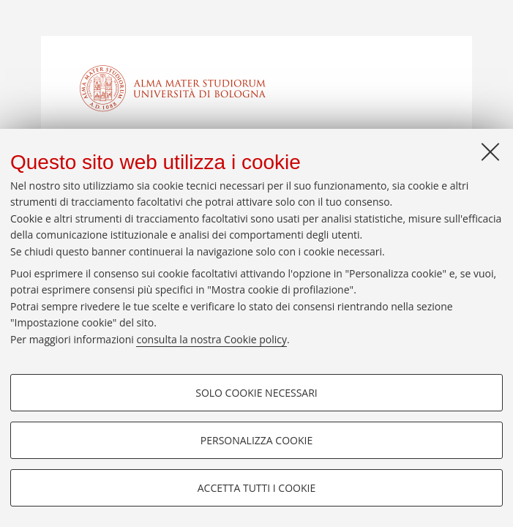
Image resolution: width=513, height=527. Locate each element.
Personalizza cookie (256, 440)
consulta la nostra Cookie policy (211, 339)
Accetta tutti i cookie (256, 488)
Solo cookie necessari (256, 393)
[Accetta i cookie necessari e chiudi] (490, 151)
